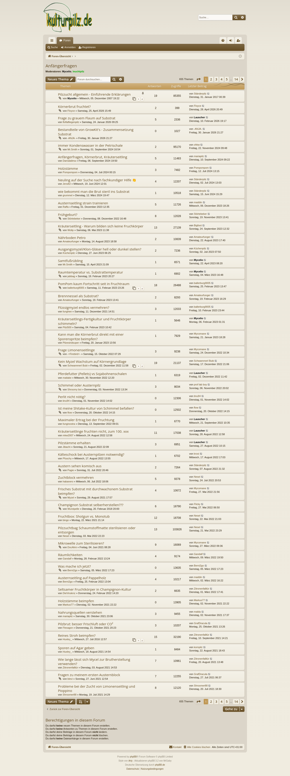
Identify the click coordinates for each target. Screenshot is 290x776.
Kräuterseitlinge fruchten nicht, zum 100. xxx (93, 431)
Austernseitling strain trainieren (83, 203)
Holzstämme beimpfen (76, 601)
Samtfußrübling (70, 260)
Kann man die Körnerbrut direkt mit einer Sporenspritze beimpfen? (91, 336)
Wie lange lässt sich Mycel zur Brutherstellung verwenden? (94, 661)
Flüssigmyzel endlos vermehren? (83, 307)
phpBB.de (160, 765)
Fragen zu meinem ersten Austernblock (89, 674)
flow (70, 412)
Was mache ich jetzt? (74, 566)
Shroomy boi (75, 389)
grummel (67, 195)
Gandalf (67, 558)
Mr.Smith (72, 149)
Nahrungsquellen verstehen (80, 612)
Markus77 (68, 604)
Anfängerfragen (61, 66)
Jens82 (67, 183)
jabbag (71, 276)
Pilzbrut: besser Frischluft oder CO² (85, 624)
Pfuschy (67, 458)
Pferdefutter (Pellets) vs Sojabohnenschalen (92, 373)
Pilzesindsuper (71, 342)
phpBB (133, 756)
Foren (66, 40)
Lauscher (199, 117)
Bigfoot (198, 225)
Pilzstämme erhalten (74, 443)
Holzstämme (68, 168)
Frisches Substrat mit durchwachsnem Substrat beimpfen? (95, 491)
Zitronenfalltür (201, 588)
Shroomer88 (70, 694)
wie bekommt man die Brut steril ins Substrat (94, 191)
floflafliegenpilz (71, 122)
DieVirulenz (69, 593)
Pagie (71, 470)
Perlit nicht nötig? (71, 396)
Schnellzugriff (52, 41)
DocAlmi (72, 547)
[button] (198, 79)
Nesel (197, 476)
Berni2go (72, 570)
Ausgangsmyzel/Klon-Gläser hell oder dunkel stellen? (99, 249)
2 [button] (211, 79)
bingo (66, 520)
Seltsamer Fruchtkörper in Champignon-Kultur (94, 589)
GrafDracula (200, 623)
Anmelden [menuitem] (231, 41)
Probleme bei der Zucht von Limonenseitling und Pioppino (96, 688)
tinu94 (66, 400)
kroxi (196, 453)
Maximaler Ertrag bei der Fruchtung (86, 419)
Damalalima (69, 160)
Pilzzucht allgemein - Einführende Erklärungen (94, 94)
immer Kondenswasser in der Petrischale (90, 145)
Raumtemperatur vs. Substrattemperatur (90, 272)
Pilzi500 (67, 327)
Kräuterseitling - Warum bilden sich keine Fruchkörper (100, 226)
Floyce (71, 110)
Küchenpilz (69, 253)
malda (197, 611)
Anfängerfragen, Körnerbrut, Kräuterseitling (92, 157)
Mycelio (66, 71)
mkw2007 (68, 435)
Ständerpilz (200, 93)
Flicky (197, 504)
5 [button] (227, 79)
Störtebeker (74, 218)
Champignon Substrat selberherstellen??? (90, 504)
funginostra (69, 423)
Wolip (71, 230)
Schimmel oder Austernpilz (79, 385)
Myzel (71, 497)
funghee (67, 311)
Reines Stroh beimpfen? (77, 635)
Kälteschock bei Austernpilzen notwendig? (91, 454)
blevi (70, 678)
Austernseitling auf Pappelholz (82, 578)
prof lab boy (200, 384)
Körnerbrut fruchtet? (74, 106)
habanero (68, 481)
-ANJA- (71, 138)
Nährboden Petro (72, 237)
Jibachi (66, 447)
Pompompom (70, 172)
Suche (54, 47)
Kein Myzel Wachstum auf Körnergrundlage (92, 361)
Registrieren (89, 47)
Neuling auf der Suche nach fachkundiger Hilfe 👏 (97, 180)
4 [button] (221, 79)
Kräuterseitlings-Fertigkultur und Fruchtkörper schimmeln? (94, 321)
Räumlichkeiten (70, 554)
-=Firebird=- (74, 354)
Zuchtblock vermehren (76, 477)
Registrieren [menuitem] (239, 41)
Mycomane (200, 333)
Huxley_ (67, 639)
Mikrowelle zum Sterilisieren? (81, 543)
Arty (130, 760)
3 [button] (216, 79)
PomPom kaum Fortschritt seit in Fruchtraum (93, 283)
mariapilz (199, 156)
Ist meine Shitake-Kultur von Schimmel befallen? (96, 408)
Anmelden (70, 47)
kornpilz (198, 647)
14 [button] (236, 79)
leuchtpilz (78, 71)
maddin (198, 202)
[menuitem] (223, 40)
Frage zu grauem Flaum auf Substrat (86, 118)
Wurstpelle (73, 508)
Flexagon (68, 627)
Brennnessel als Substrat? (78, 296)
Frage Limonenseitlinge (76, 350)
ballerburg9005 (76, 287)
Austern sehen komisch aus (80, 466)
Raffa (66, 206)
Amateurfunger (71, 241)
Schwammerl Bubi (78, 365)
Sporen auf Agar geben (76, 648)
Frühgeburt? (67, 214)
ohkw (197, 144)
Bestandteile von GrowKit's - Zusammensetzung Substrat (95, 131)
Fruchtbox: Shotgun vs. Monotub (84, 516)
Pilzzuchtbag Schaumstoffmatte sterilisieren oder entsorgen (96, 530)
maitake (67, 377)
